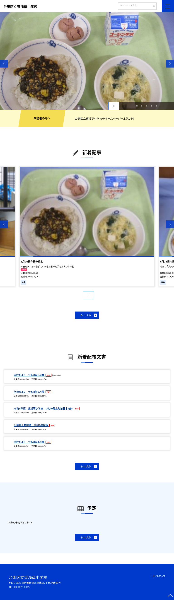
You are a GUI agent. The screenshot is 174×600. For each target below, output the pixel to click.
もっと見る (85, 315)
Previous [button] (4, 64)
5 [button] (156, 106)
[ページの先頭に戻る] (170, 596)
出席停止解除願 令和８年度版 (31, 425)
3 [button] (146, 106)
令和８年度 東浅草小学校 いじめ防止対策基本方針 (43, 408)
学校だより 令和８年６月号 (29, 375)
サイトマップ (158, 576)
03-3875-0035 (21, 587)
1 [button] (137, 106)
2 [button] (142, 106)
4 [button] (151, 106)
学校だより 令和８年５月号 (29, 391)
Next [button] (170, 64)
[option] (87, 61)
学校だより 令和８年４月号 (29, 442)
